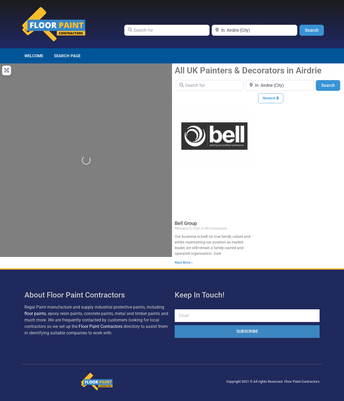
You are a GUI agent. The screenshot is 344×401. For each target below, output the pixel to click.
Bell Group (186, 223)
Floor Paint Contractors (100, 326)
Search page (67, 55)
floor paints (35, 313)
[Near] (254, 30)
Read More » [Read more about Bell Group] (184, 262)
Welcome (33, 55)
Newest (271, 98)
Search (314, 30)
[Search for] (167, 30)
